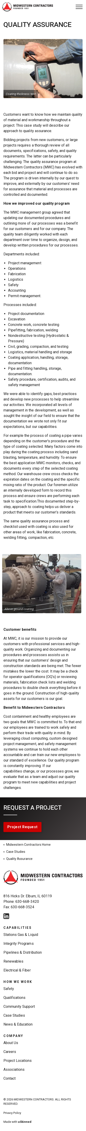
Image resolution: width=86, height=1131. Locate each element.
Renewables (13, 961)
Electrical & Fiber (17, 970)
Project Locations (17, 1060)
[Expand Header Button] (79, 7)
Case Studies (14, 1015)
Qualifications (14, 997)
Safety (8, 989)
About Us (10, 1043)
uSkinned (24, 1121)
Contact (9, 1078)
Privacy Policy (12, 1113)
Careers (9, 1052)
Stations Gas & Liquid (20, 934)
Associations (14, 1069)
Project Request (22, 827)
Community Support (19, 1006)
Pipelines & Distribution (22, 952)
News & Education (18, 1024)
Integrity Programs (18, 943)
